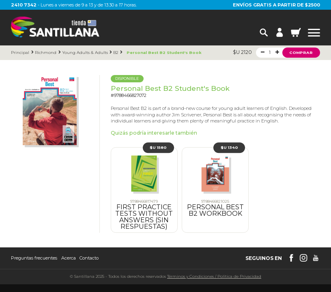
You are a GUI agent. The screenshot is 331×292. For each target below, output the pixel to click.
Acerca (68, 258)
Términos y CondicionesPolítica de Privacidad (214, 276)
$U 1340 (229, 148)
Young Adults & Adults (85, 52)
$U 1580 (158, 148)
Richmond (45, 52)
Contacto (89, 258)
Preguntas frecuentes (34, 258)
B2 (115, 52)
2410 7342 (24, 5)
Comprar (301, 52)
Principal (20, 52)
